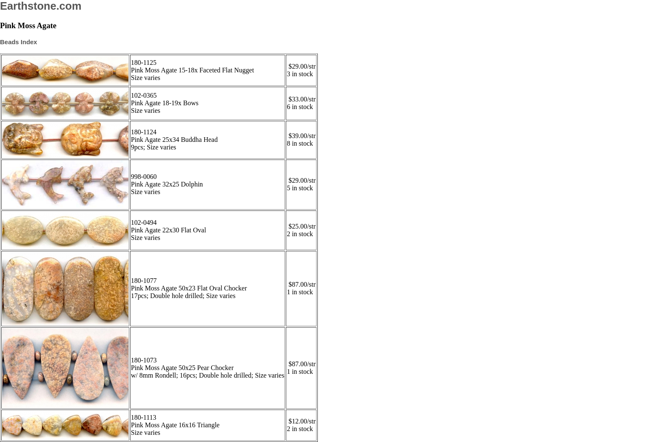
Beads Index (18, 41)
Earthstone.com (40, 6)
